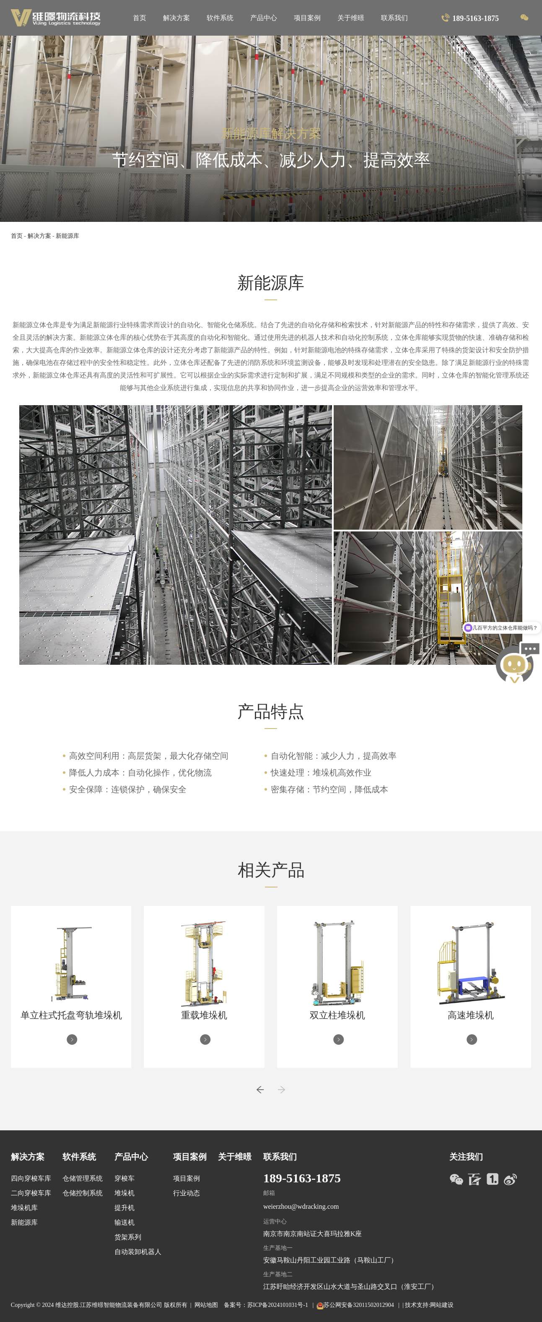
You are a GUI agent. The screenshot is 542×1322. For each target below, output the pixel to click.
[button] (260, 1094)
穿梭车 (124, 1178)
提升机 (124, 1207)
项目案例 (307, 17)
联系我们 (394, 17)
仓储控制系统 (82, 1193)
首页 (139, 17)
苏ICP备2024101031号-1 (278, 1305)
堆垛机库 (24, 1207)
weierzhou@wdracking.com (301, 1206)
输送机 (124, 1222)
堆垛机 (124, 1193)
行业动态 (186, 1193)
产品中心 (263, 17)
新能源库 (67, 236)
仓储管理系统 (82, 1178)
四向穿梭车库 (31, 1178)
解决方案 (176, 17)
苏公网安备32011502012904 (359, 1305)
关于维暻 (350, 17)
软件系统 (220, 17)
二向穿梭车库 (31, 1193)
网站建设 (442, 1305)
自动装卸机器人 (137, 1251)
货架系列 (127, 1237)
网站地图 (206, 1305)
